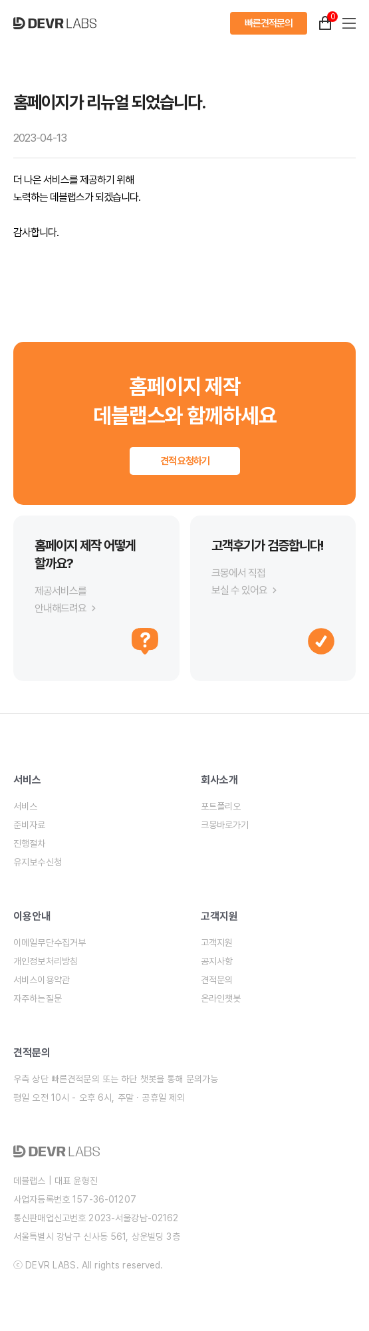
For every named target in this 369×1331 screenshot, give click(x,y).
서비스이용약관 (41, 979)
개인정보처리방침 (45, 961)
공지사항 (217, 961)
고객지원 (217, 942)
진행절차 (29, 843)
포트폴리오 (221, 806)
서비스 (25, 806)
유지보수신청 (37, 862)
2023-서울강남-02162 (133, 1218)
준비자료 (29, 824)
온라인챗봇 (221, 998)
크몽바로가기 (225, 824)
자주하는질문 (37, 998)
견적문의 (217, 979)
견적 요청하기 (184, 461)
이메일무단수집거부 (49, 942)
